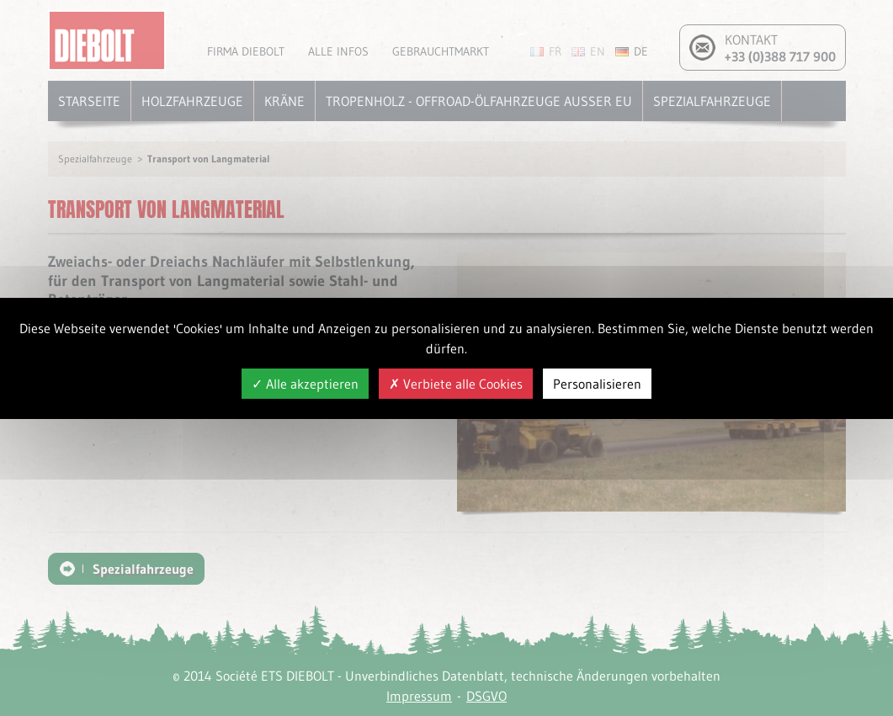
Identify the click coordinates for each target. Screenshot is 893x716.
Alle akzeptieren (305, 383)
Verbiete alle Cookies (456, 383)
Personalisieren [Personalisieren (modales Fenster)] (597, 383)
